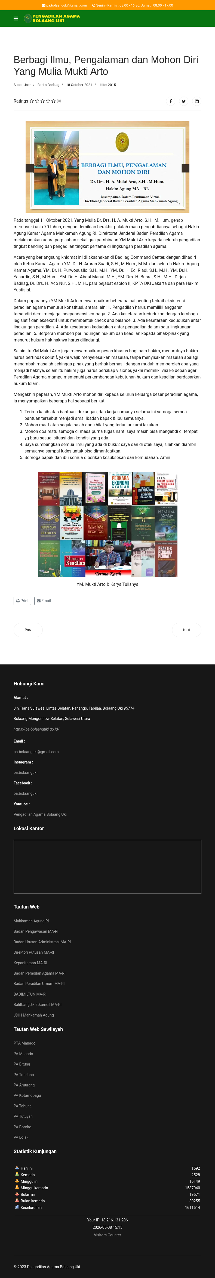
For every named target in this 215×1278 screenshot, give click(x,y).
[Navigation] (16, 18)
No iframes (107, 867)
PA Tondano (24, 1075)
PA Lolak (21, 1137)
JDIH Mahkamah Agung (34, 1015)
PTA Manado (24, 1043)
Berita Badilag (48, 85)
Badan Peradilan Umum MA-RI (39, 983)
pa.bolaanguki (25, 772)
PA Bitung (22, 1064)
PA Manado (23, 1054)
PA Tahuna (23, 1106)
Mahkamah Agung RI (31, 921)
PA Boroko (22, 1127)
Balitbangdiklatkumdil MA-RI (38, 1004)
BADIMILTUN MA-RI (30, 994)
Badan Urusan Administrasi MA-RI (42, 942)
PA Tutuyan (23, 1116)
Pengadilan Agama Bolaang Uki (40, 814)
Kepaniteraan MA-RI (30, 963)
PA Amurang (24, 1085)
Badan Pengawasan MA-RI (36, 931)
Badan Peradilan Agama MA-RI (40, 973)
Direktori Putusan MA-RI (34, 952)
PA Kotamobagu (27, 1095)
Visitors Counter (107, 1235)
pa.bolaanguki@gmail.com (66, 5)
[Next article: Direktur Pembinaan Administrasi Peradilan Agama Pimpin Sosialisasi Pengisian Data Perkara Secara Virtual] (186, 630)
